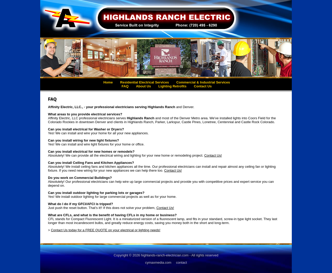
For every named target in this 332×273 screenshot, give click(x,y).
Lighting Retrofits (172, 86)
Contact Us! (213, 155)
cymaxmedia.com (158, 262)
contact (181, 262)
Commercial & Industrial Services (203, 82)
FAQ (125, 86)
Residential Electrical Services (144, 82)
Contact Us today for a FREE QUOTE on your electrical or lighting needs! (105, 230)
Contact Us (203, 86)
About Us (143, 86)
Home (108, 82)
